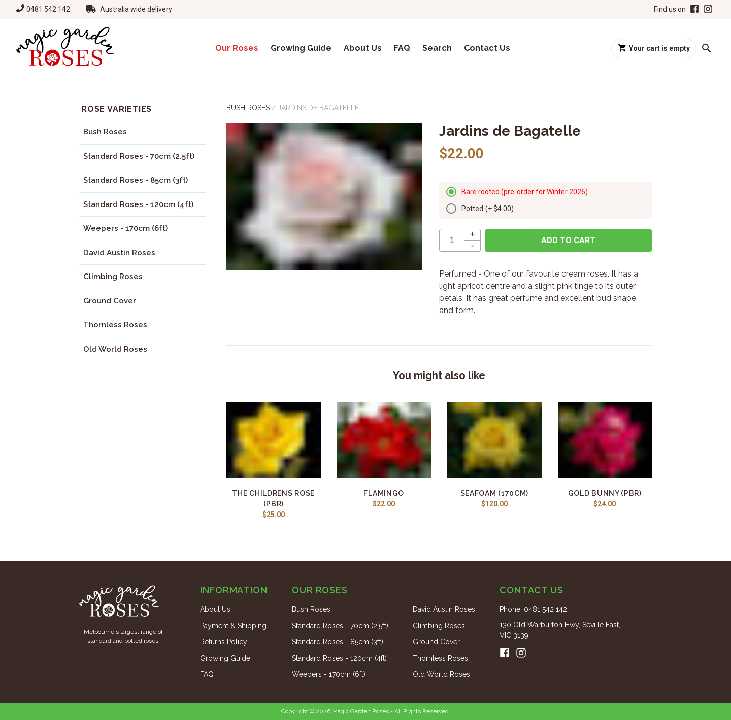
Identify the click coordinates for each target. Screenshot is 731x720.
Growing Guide (301, 48)
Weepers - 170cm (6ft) (125, 228)
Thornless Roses (115, 324)
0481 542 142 (48, 9)
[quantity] (451, 240)
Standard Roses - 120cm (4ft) (138, 204)
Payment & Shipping (233, 626)
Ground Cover (109, 300)
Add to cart (568, 240)
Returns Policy (223, 642)
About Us (363, 48)
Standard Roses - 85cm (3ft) (135, 180)
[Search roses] (707, 48)
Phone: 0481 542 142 (533, 609)
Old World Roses (115, 349)
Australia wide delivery (136, 9)
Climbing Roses (113, 276)
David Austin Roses (119, 252)
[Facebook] (693, 9)
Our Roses (236, 48)
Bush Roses (105, 131)
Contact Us (487, 48)
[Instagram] (708, 9)
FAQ (402, 48)
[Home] (65, 48)
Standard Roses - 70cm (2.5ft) (138, 156)
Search (437, 48)
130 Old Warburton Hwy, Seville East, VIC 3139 (560, 630)
